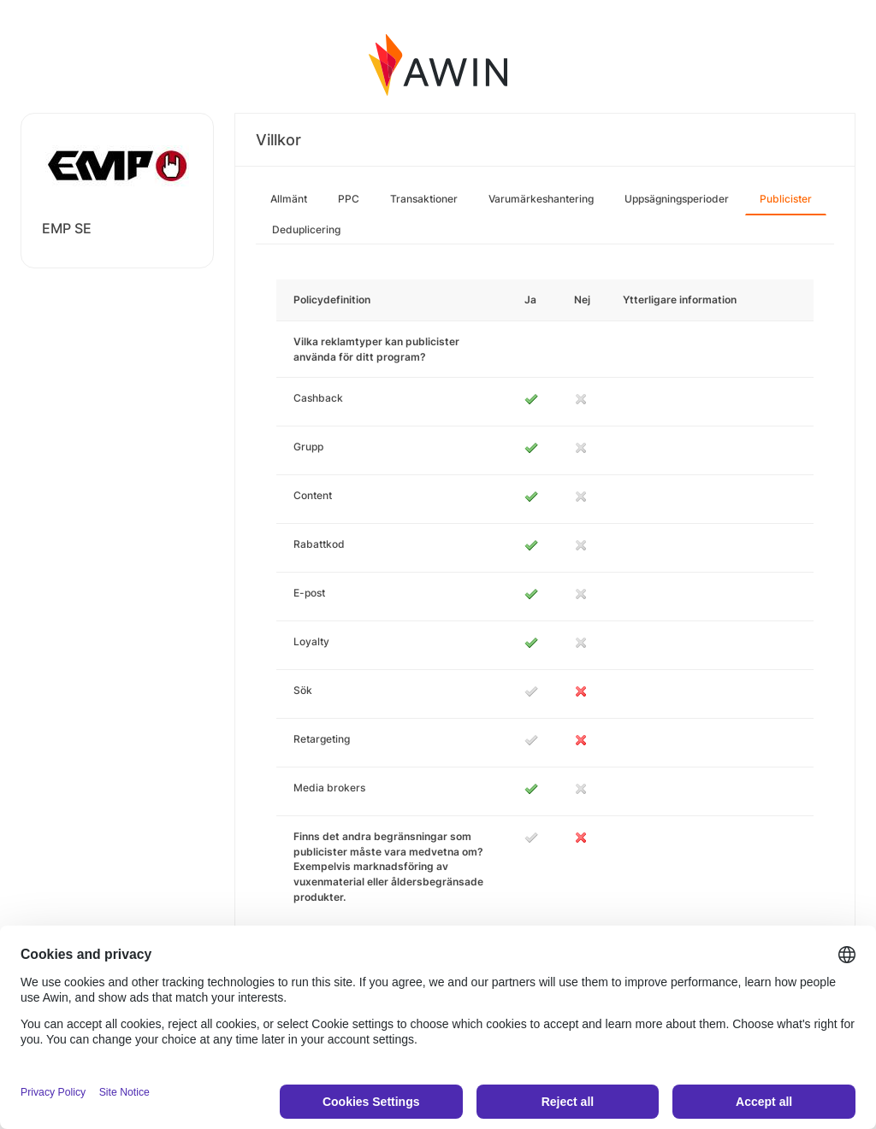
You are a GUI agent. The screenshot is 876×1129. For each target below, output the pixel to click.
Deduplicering (306, 229)
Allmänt (288, 198)
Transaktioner (424, 198)
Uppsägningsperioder (676, 198)
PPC (348, 198)
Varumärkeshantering (541, 198)
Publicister (786, 198)
